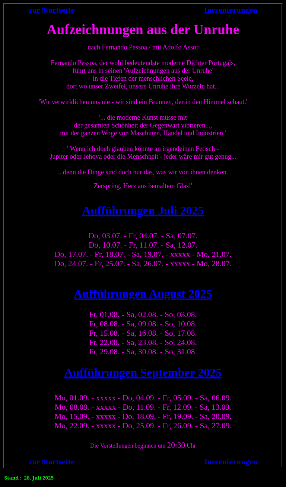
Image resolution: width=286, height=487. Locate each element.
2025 (143, 372)
